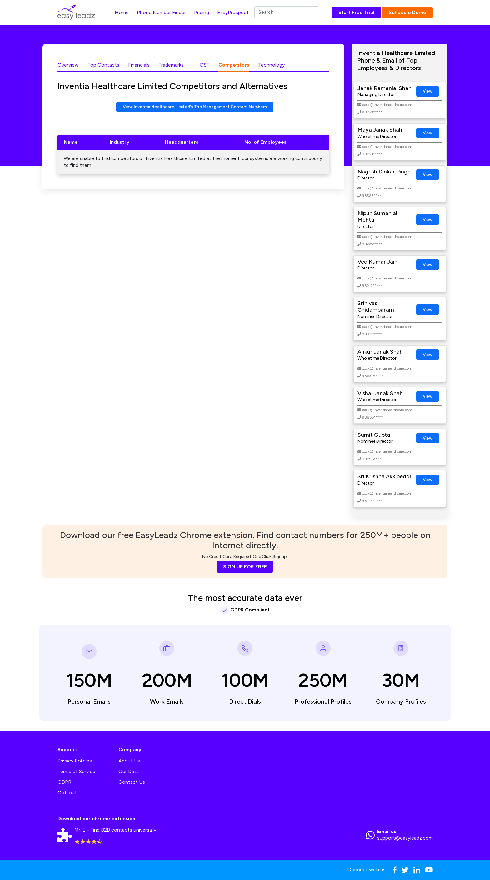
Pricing (201, 12)
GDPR (64, 782)
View (427, 91)
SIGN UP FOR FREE (245, 567)
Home (122, 12)
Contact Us (131, 782)
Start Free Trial (356, 12)
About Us (129, 761)
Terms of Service (76, 771)
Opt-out (67, 793)
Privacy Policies (75, 761)
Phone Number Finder (161, 12)
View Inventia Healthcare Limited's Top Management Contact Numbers (195, 107)
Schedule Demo (407, 12)
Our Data (128, 771)
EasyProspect (233, 12)
